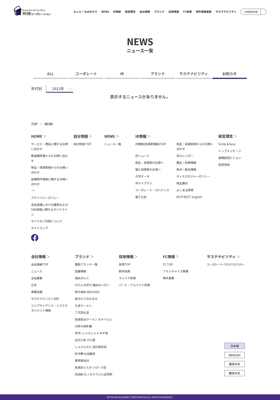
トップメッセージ (229, 151)
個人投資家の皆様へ (148, 169)
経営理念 (225, 136)
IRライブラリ (143, 183)
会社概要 (36, 278)
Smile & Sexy (226, 144)
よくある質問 (184, 190)
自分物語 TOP (82, 144)
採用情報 (126, 256)
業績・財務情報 (186, 163)
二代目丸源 (82, 312)
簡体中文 (234, 364)
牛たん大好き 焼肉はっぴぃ (92, 285)
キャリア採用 (127, 278)
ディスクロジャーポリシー (193, 176)
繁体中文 (234, 373)
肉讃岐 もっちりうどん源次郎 (93, 374)
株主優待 (182, 183)
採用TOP (124, 264)
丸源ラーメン (83, 305)
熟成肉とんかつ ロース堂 (90, 367)
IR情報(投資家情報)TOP (150, 144)
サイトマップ (39, 228)
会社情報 (38, 256)
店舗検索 (80, 271)
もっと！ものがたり (85, 12)
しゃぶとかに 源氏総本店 (91, 347)
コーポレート (86, 73)
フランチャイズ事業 (175, 271)
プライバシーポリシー (45, 198)
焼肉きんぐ (82, 278)
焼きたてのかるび (86, 299)
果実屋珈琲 (82, 360)
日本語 (234, 346)
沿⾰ (34, 285)
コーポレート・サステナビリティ (225, 264)
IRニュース (142, 156)
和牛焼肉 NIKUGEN (87, 292)
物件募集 (168, 278)
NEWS (105, 12)
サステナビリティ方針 (45, 299)
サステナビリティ (226, 12)
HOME (36, 136)
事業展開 (36, 292)
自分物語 (80, 136)
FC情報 (169, 256)
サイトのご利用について (46, 221)
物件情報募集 (204, 12)
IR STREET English (189, 197)
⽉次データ (142, 176)
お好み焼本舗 (83, 326)
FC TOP (168, 264)
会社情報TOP (39, 264)
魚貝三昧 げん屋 (85, 340)
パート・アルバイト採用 (134, 285)
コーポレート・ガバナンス (152, 190)
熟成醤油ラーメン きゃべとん (93, 319)
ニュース (36, 271)
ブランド (157, 73)
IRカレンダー (184, 156)
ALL (50, 73)
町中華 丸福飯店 (85, 354)
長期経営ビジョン (229, 158)
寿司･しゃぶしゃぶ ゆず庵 (91, 333)
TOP (34, 124)
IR (122, 73)
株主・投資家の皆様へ (149, 163)
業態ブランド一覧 (86, 264)
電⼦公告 (141, 197)
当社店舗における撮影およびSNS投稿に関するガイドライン (49, 209)
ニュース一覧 (112, 144)
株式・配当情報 (186, 169)
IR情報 (140, 136)
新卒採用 (124, 271)
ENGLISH (234, 355)
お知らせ (229, 73)
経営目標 (224, 165)
